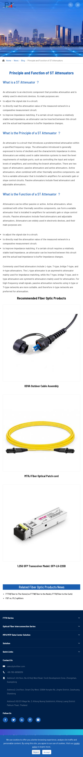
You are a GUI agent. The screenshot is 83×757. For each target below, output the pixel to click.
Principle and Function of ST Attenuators (45, 60)
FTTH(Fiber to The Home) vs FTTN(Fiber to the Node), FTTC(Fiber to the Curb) (39, 594)
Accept (47, 752)
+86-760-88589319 (15, 672)
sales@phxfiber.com (16, 666)
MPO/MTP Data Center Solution (16, 634)
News (16, 60)
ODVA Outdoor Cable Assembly (41, 386)
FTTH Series (8, 618)
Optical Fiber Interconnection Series (19, 626)
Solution (6, 643)
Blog (23, 60)
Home (8, 60)
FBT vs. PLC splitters (14, 598)
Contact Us (8, 660)
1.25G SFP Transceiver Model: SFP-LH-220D (41, 566)
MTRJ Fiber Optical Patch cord (41, 476)
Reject (36, 752)
